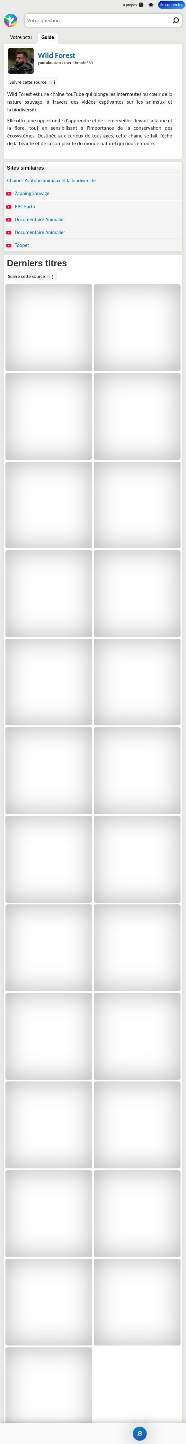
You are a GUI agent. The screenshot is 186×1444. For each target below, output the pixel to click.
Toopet (17, 245)
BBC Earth (20, 206)
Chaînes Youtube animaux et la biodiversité (51, 180)
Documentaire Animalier (35, 219)
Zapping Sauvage (27, 193)
